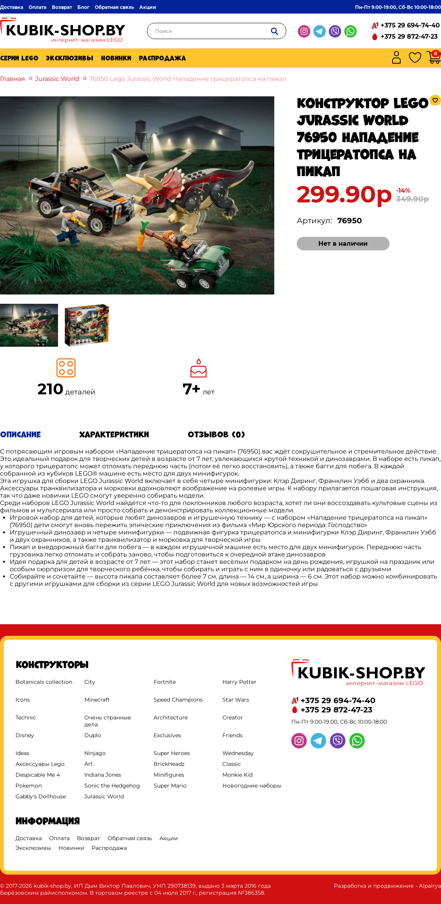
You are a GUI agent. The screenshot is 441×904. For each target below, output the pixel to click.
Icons (22, 699)
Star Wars (235, 699)
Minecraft (97, 699)
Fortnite (165, 681)
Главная (12, 78)
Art (88, 763)
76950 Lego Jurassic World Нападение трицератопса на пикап (188, 78)
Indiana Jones (102, 774)
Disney (24, 735)
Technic (25, 717)
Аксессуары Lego (40, 763)
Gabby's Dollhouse (40, 796)
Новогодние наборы (251, 785)
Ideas (22, 753)
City (89, 681)
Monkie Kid (237, 774)
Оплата (37, 7)
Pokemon (28, 785)
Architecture (171, 717)
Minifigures (169, 774)
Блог (83, 7)
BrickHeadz (169, 763)
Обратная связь (114, 7)
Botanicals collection (43, 681)
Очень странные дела (107, 721)
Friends (232, 735)
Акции (147, 7)
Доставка (11, 7)
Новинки (116, 58)
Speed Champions (178, 699)
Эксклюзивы (69, 58)
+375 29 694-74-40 (410, 25)
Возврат (62, 7)
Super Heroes (172, 753)
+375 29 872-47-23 (409, 36)
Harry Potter (239, 681)
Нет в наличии (343, 243)
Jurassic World (57, 78)
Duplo (92, 735)
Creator (232, 717)
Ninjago (95, 753)
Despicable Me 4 (37, 774)
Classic (231, 763)
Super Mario (170, 785)
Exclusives (167, 735)
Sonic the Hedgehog (112, 785)
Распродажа (162, 58)
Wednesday (238, 753)
